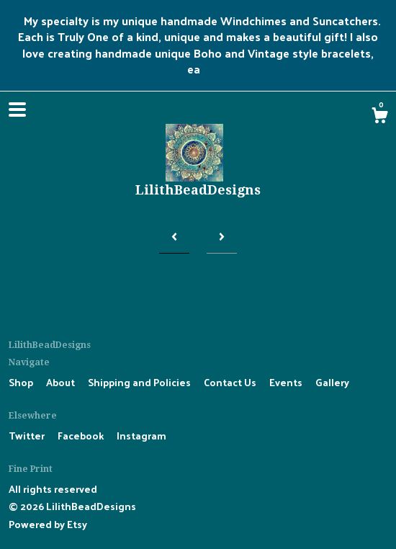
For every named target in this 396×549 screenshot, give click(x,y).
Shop (22, 382)
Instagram (141, 436)
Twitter (28, 436)
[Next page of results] (222, 237)
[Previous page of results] (174, 237)
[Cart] (379, 116)
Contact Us (231, 382)
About (61, 382)
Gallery (332, 382)
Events (287, 382)
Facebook (82, 436)
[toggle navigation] (17, 109)
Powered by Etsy (48, 524)
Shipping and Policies (140, 382)
